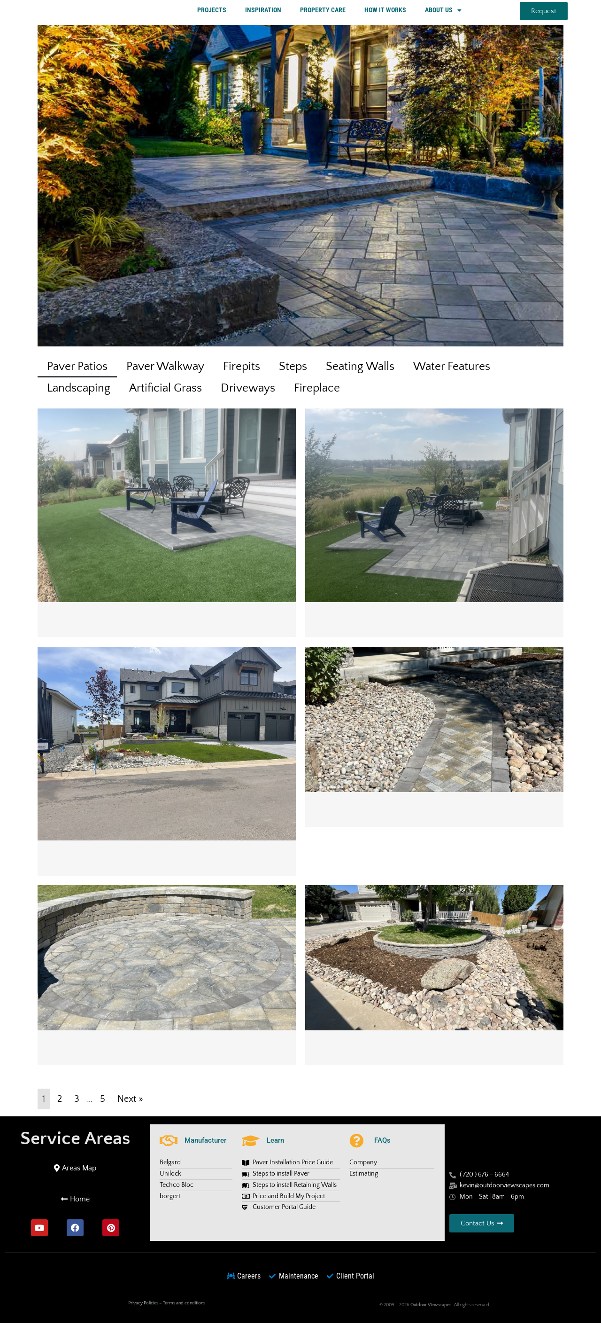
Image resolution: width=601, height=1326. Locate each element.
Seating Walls (360, 369)
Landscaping (78, 390)
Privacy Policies (143, 1305)
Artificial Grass (165, 390)
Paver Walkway (165, 369)
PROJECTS (211, 11)
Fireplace (317, 390)
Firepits (241, 369)
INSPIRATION (263, 11)
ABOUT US (443, 11)
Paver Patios (77, 369)
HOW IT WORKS (385, 11)
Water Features (451, 369)
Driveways (248, 390)
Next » (130, 1101)
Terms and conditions (184, 1305)
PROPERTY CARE (323, 11)
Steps (293, 369)
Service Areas (75, 1140)
